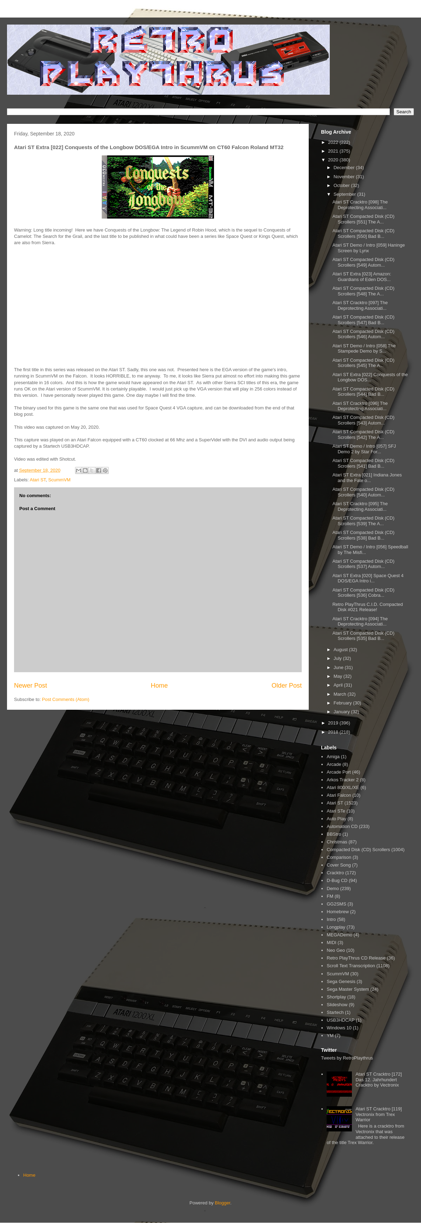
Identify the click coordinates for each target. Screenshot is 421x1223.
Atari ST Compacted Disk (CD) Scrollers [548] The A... (363, 291)
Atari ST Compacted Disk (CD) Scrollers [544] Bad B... (363, 391)
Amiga (333, 756)
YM (330, 1035)
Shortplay (336, 997)
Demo (333, 888)
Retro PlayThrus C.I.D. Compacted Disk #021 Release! (367, 607)
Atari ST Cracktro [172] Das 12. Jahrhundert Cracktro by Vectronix (378, 1079)
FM (330, 896)
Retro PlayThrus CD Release (356, 958)
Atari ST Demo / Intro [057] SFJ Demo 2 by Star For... (364, 448)
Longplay (336, 927)
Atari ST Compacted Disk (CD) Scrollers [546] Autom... (363, 334)
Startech (335, 1012)
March (341, 694)
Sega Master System (348, 989)
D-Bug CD (337, 880)
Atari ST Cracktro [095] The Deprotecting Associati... (360, 506)
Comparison (339, 857)
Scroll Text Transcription (351, 965)
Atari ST (38, 479)
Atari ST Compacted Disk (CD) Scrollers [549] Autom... (363, 262)
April (339, 685)
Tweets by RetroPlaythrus (347, 1058)
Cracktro (335, 872)
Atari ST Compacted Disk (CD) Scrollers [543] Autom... (363, 420)
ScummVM (59, 479)
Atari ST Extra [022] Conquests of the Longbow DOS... (370, 377)
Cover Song (339, 865)
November (345, 176)
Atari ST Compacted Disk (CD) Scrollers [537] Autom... (363, 564)
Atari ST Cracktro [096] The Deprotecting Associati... (360, 406)
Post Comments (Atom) (65, 699)
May (338, 676)
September (345, 194)
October (342, 185)
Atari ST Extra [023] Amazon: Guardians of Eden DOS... (361, 276)
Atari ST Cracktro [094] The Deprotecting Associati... (360, 621)
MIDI (331, 942)
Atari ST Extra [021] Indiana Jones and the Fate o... (367, 477)
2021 (334, 151)
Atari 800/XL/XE (343, 787)
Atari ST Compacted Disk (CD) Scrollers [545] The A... (363, 362)
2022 (334, 142)
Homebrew (338, 911)
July (338, 658)
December (345, 167)
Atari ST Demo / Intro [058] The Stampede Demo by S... (363, 348)
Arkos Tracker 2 (343, 779)
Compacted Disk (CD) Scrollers (358, 849)
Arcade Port (339, 772)
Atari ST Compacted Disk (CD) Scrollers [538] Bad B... (363, 535)
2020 (334, 159)
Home (159, 685)
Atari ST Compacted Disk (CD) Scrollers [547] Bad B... (363, 319)
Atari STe (336, 811)
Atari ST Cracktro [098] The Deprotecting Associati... (360, 204)
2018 (334, 732)
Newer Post (30, 685)
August (341, 649)
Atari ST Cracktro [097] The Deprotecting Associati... (360, 305)
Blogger (222, 1202)
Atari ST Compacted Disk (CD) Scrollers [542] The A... (363, 434)
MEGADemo (339, 934)
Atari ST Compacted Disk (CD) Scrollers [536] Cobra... (363, 592)
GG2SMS (336, 904)
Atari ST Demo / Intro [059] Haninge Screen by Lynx (368, 247)
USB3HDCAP (340, 1020)
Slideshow (337, 1004)
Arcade (334, 764)
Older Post (287, 685)
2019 (334, 723)
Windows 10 (339, 1027)
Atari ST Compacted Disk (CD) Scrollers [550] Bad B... (363, 233)
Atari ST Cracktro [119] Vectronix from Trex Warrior (378, 1114)
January (342, 711)
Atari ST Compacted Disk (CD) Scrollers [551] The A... (363, 219)
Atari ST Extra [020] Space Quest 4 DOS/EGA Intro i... (367, 578)
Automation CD (342, 826)
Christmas (337, 841)
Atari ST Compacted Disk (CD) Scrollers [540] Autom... (363, 492)
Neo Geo (336, 950)
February (343, 703)
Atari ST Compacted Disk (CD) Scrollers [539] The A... (363, 520)
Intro (331, 919)
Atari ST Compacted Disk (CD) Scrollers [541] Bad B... (363, 463)
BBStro (334, 834)
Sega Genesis (341, 981)
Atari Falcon (339, 795)
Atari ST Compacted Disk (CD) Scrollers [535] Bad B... (363, 635)
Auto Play (336, 818)
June (339, 667)
